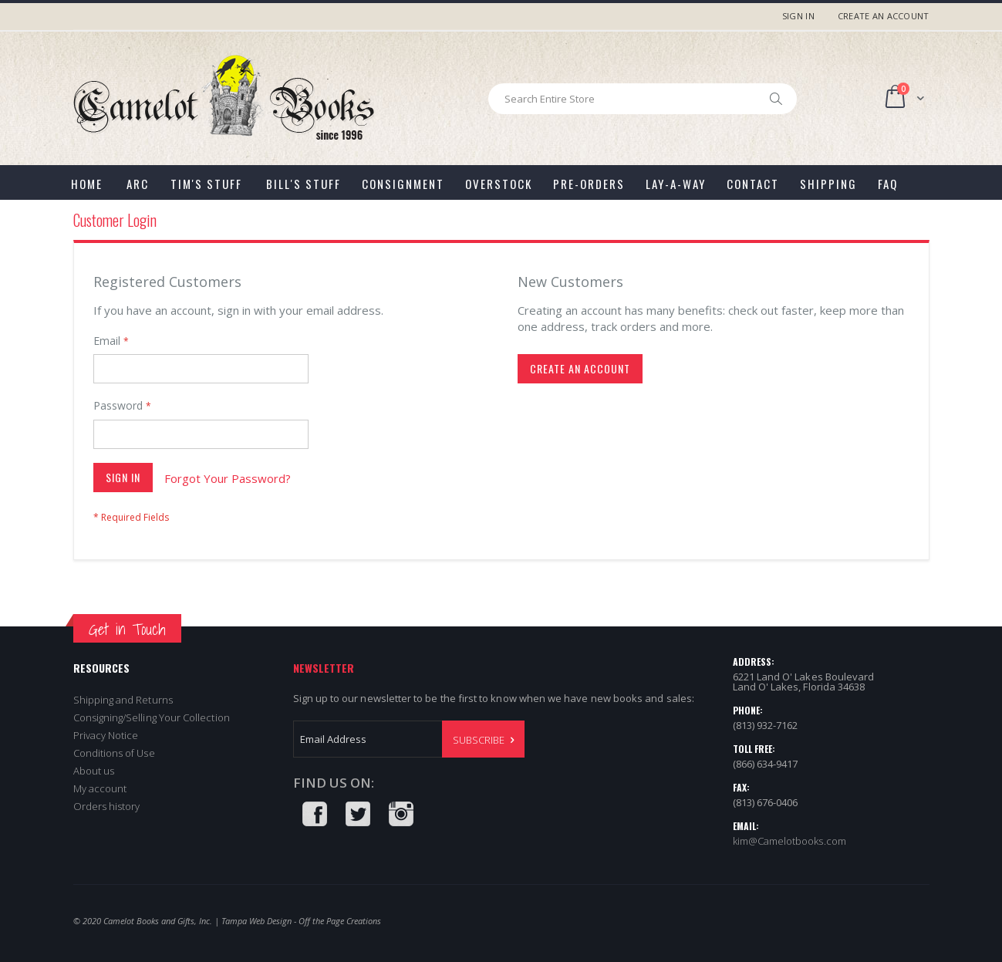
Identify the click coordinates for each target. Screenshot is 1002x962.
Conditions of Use (114, 753)
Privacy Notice (106, 735)
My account (100, 788)
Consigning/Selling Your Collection (151, 717)
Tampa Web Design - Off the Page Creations (301, 921)
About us (94, 771)
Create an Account (883, 16)
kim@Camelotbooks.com (789, 841)
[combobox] (642, 98)
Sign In (798, 16)
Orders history (106, 806)
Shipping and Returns (123, 700)
